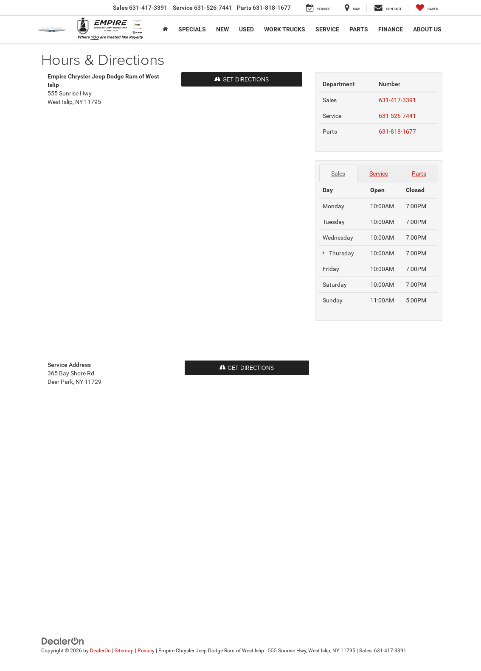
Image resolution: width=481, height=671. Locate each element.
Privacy (146, 651)
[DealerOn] (62, 640)
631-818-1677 (397, 131)
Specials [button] (192, 29)
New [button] (222, 29)
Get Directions (246, 367)
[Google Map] (175, 231)
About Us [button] (427, 29)
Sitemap (124, 651)
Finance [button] (390, 29)
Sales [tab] (338, 173)
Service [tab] (378, 173)
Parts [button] (358, 29)
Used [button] (246, 29)
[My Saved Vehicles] (427, 8)
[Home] (165, 29)
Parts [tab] (419, 173)
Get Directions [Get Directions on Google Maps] (241, 79)
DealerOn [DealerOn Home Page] (100, 651)
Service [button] (327, 29)
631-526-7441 (397, 115)
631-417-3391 (397, 100)
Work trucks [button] (284, 29)
